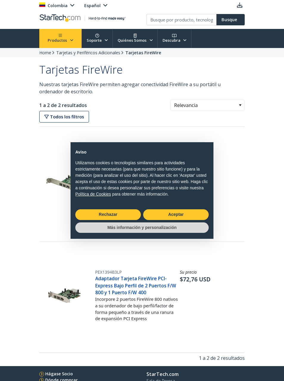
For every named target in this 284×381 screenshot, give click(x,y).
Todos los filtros (64, 117)
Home (45, 52)
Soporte (97, 38)
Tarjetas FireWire (143, 52)
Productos (60, 38)
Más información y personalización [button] (142, 227)
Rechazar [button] (108, 214)
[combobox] (207, 105)
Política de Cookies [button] (93, 194)
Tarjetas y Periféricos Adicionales (88, 52)
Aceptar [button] (176, 214)
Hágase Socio (59, 374)
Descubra (175, 38)
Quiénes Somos (135, 38)
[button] (240, 105)
